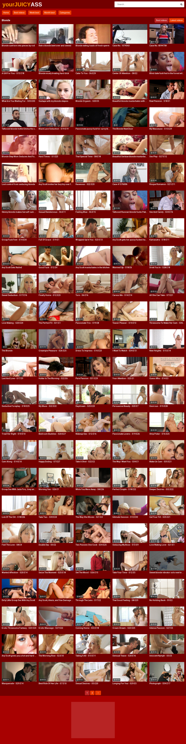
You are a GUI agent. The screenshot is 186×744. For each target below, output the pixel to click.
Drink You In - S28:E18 (159, 267)
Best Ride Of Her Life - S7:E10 (52, 683)
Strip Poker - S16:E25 (159, 434)
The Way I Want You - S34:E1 (125, 461)
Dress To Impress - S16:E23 (89, 350)
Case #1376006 (119, 184)
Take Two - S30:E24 (48, 517)
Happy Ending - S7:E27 (49, 461)
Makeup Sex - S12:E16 (86, 434)
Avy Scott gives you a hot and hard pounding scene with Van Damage (19, 656)
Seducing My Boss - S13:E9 (125, 545)
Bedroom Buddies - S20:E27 (52, 434)
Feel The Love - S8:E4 (12, 545)
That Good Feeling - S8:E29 (125, 600)
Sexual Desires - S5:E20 (87, 683)
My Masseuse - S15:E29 (160, 129)
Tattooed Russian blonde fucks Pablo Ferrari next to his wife (129, 212)
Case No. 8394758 (158, 45)
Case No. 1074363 (121, 45)
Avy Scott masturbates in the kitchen (93, 267)
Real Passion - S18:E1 (159, 101)
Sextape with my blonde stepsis (53, 101)
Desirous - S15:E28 (158, 406)
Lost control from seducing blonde (18, 184)
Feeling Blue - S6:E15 (86, 212)
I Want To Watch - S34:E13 (124, 350)
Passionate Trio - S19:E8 (87, 323)
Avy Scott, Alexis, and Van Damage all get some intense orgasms (56, 600)
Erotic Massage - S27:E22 (51, 628)
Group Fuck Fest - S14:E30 (14, 240)
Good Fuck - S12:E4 (48, 267)
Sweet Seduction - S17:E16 (14, 295)
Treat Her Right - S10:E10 (13, 434)
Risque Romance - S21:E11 (162, 184)
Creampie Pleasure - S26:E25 (52, 350)
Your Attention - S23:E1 (123, 378)
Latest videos (176, 20)
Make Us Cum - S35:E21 (160, 461)
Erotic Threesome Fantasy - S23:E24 (19, 628)
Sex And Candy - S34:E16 (161, 212)
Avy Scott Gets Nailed (12, 267)
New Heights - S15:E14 (160, 350)
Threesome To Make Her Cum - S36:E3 (166, 323)
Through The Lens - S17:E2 (88, 600)
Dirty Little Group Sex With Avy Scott (18, 600)
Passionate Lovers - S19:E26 (126, 434)
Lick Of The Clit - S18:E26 (13, 517)
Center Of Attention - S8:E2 (124, 73)
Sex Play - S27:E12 (158, 156)
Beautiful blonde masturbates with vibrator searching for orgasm (129, 101)
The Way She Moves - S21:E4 (89, 517)
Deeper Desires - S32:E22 (161, 489)
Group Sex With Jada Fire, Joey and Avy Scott (19, 489)
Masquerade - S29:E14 (12, 683)
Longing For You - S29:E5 (124, 683)
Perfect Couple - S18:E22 (124, 489)
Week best (34, 12)
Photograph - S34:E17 (159, 683)
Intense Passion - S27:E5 (161, 628)
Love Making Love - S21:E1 (162, 545)
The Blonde (7, 350)
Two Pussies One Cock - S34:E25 (91, 545)
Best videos (19, 12)
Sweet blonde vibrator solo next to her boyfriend (166, 572)
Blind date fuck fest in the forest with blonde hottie (166, 73)
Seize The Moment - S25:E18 (52, 572)
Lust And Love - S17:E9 (12, 378)
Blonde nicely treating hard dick (54, 73)
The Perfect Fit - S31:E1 (50, 323)
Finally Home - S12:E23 (50, 295)
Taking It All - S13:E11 (86, 656)
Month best (49, 12)
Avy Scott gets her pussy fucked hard (129, 240)
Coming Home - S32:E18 (87, 628)
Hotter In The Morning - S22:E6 (53, 378)
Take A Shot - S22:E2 (85, 461)
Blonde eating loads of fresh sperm (92, 45)
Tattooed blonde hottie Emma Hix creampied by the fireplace (19, 129)
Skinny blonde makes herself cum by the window (19, 212)
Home (6, 12)
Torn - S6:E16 (82, 295)
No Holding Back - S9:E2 (160, 600)
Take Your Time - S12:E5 (123, 572)
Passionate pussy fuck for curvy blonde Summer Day (93, 129)
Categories (65, 12)
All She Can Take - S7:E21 (161, 295)
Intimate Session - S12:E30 (125, 517)
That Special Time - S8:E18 (88, 156)
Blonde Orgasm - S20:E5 (87, 101)
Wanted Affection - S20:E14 (14, 572)
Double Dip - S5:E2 (47, 545)
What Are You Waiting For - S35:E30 (18, 101)
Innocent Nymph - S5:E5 (160, 656)
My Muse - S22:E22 (48, 406)
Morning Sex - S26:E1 (49, 489)
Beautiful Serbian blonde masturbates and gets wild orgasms (129, 156)
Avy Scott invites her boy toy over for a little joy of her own (56, 184)
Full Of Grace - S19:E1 (49, 240)
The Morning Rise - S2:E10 (51, 656)
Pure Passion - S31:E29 (87, 378)
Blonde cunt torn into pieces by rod (18, 45)
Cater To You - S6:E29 (86, 73)
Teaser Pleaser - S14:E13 (124, 323)
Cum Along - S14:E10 (12, 461)
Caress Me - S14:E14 (122, 295)
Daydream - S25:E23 (85, 406)
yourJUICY (10, 4)
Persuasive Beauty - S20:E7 (125, 406)
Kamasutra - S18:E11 (159, 240)
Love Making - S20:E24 (12, 323)
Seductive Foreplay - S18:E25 (15, 406)
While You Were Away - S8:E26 (90, 489)
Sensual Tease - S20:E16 (124, 656)
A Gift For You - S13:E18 (13, 73)
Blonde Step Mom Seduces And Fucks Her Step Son (19, 156)
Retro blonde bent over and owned (55, 45)
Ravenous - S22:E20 (85, 184)
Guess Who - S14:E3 (158, 378)
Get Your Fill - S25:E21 (159, 517)
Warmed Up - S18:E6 (122, 267)
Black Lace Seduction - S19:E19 (53, 129)
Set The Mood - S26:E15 (87, 572)
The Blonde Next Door (122, 129)
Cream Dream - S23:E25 (123, 628)
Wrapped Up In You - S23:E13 (89, 240)
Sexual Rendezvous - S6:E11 (52, 212)
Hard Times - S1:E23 (48, 156)
